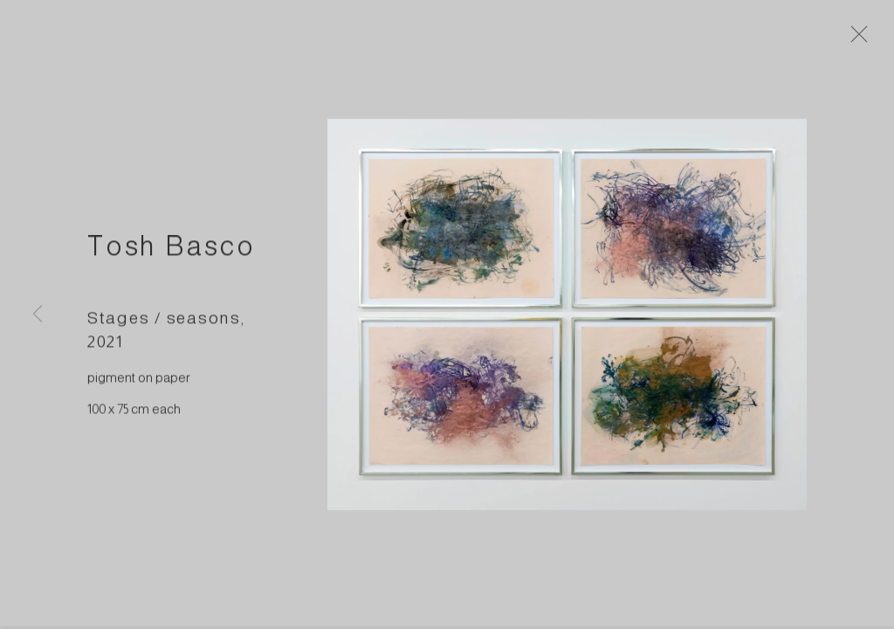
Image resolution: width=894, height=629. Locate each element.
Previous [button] (37, 314)
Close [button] (861, 39)
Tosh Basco (171, 250)
